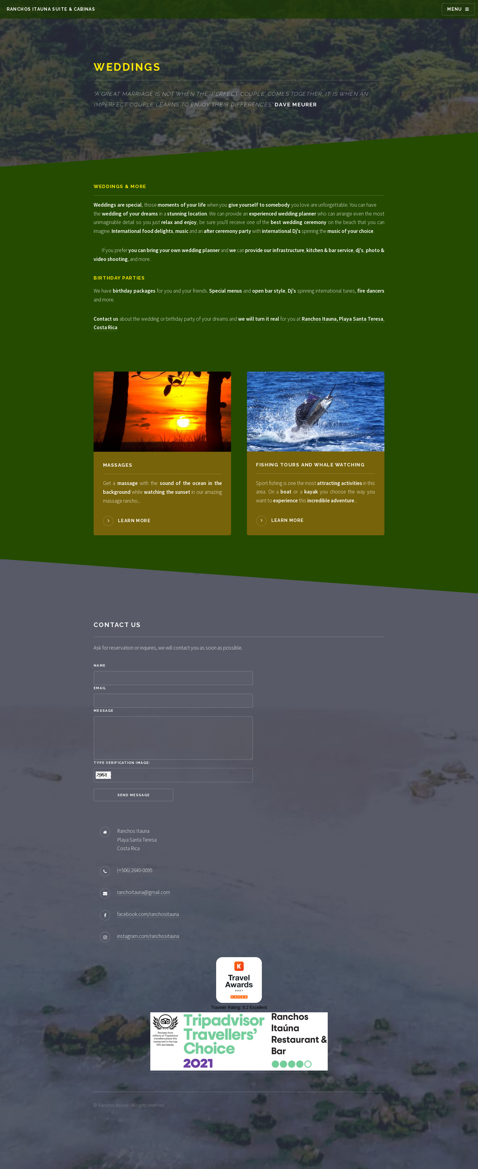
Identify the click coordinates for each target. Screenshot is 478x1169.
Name (99, 700)
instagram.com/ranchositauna (148, 971)
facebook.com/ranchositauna (148, 949)
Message (103, 745)
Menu (454, 9)
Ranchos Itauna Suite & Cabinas (51, 9)
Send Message (133, 830)
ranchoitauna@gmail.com (143, 927)
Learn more (134, 555)
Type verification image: (122, 797)
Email (100, 723)
